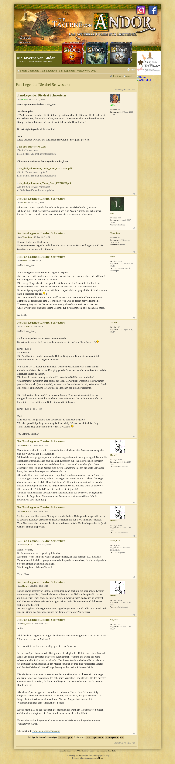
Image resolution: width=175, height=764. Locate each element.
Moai (24, 260)
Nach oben (134, 194)
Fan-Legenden (49, 70)
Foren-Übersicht (29, 70)
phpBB (78, 755)
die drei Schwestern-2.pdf (32, 146)
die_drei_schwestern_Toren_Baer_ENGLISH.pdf (45, 168)
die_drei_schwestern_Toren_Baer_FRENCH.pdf (45, 183)
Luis (24, 202)
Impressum (101, 751)
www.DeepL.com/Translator (46, 731)
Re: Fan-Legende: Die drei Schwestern (41, 198)
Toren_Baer (27, 237)
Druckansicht (128, 69)
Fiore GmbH (90, 751)
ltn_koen (26, 623)
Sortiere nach (89, 737)
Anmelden (130, 76)
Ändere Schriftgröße (133, 69)
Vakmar (25, 326)
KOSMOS (80, 751)
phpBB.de (99, 758)
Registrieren (118, 76)
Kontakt (62, 751)
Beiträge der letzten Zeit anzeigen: (50, 737)
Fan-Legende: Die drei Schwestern (43, 84)
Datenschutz (111, 751)
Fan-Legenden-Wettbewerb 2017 (77, 70)
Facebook (71, 751)
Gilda (24, 99)
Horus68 (26, 445)
